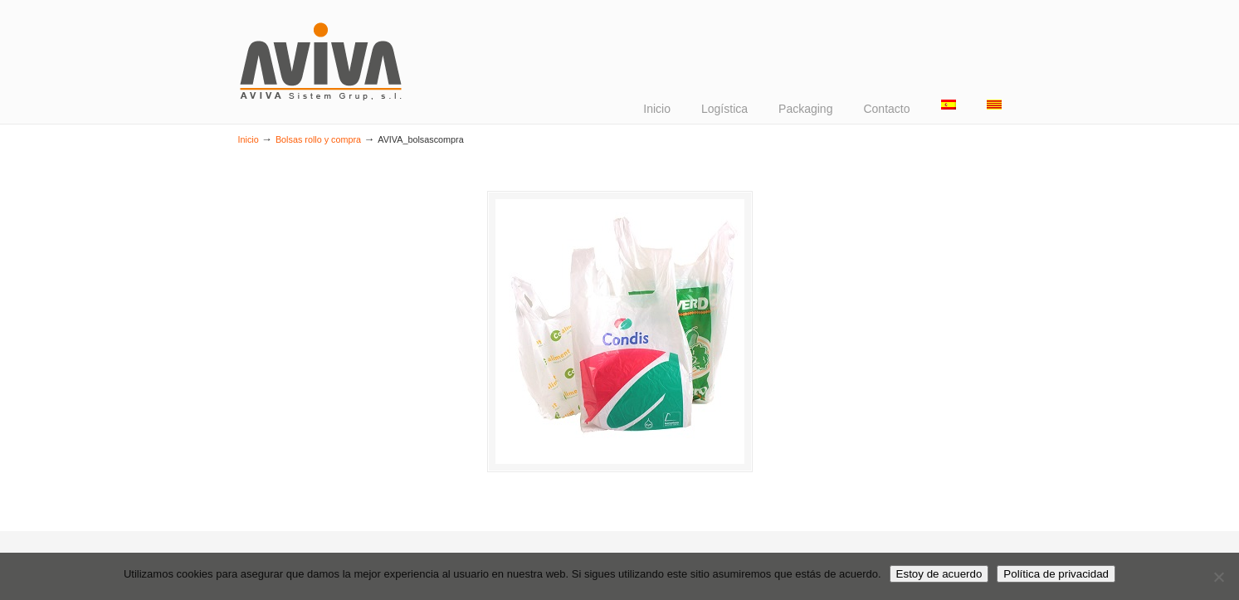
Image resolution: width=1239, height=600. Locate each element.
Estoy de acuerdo (939, 574)
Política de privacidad (1056, 574)
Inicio (248, 139)
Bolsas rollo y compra (318, 139)
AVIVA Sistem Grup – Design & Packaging (321, 60)
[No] (1218, 576)
